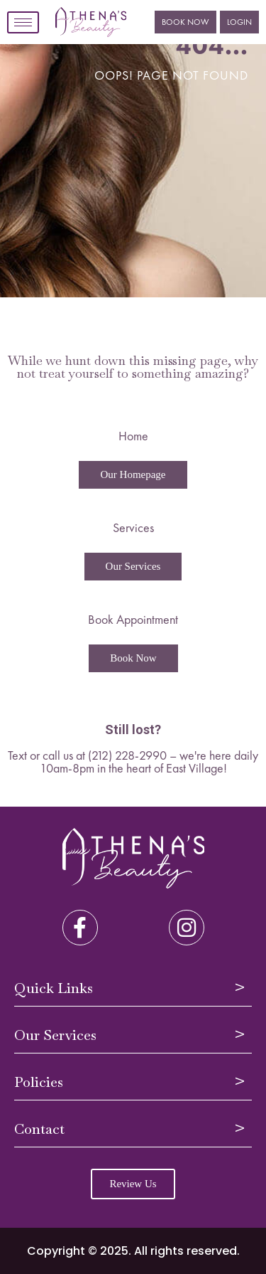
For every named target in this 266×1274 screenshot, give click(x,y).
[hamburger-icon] (23, 22)
